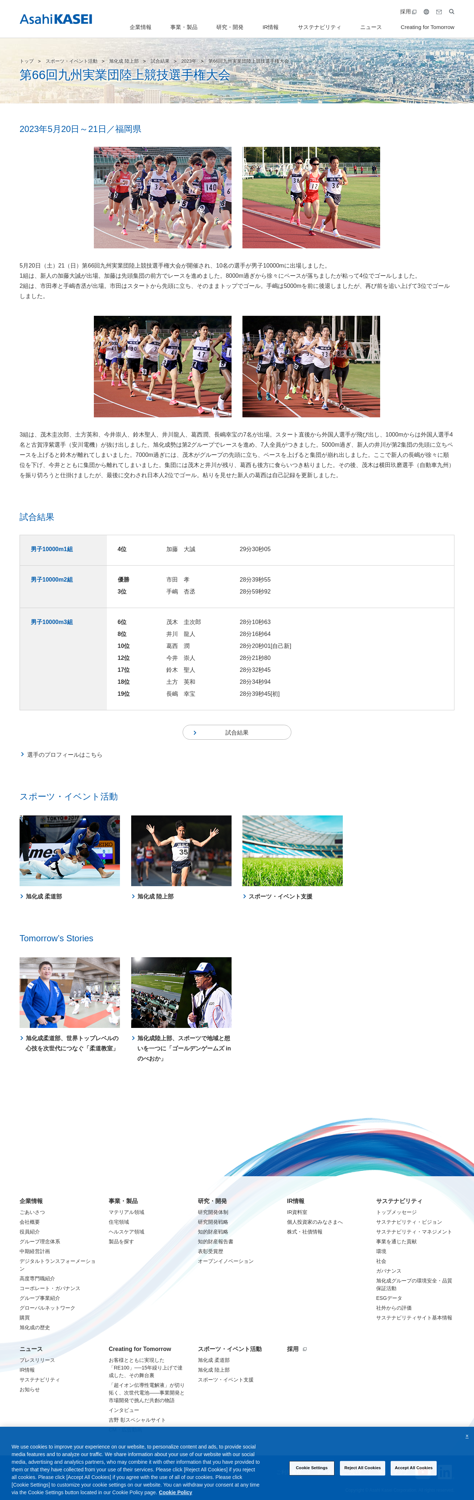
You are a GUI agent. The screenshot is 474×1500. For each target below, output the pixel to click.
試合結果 (160, 61)
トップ (27, 61)
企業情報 (140, 27)
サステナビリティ (319, 27)
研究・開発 (230, 27)
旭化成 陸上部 (124, 61)
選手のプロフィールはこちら (65, 758)
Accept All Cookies (414, 1477)
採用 (408, 11)
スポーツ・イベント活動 (71, 61)
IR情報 (270, 27)
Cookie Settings (312, 1477)
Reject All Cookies (362, 1477)
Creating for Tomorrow (427, 27)
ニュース (371, 27)
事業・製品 (184, 27)
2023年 (188, 61)
